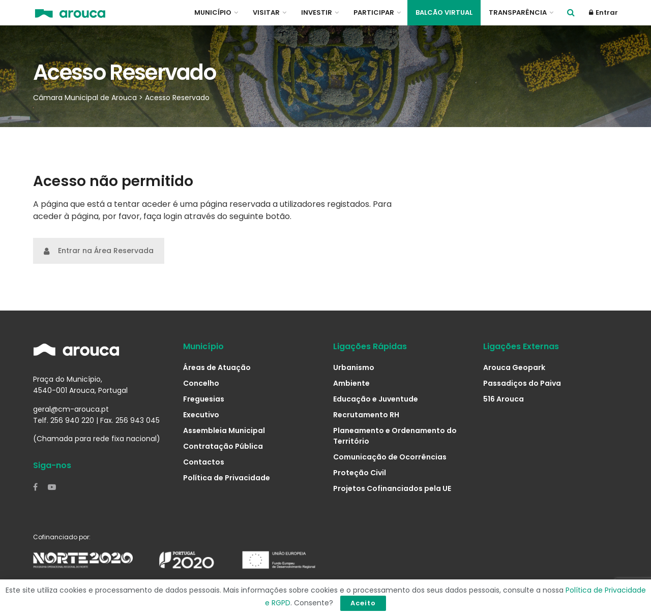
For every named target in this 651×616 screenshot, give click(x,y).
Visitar (266, 12)
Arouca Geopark (514, 367)
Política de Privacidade (226, 478)
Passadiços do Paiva (522, 383)
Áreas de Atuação (217, 367)
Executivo (201, 415)
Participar (373, 12)
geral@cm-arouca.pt (71, 409)
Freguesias (203, 399)
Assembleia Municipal (224, 430)
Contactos (203, 462)
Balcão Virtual (444, 12)
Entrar (603, 12)
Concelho (201, 383)
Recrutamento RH (366, 415)
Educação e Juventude (375, 399)
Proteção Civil (359, 473)
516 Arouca (503, 399)
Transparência (518, 12)
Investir (316, 12)
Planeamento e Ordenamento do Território (395, 435)
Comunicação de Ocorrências (390, 457)
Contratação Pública (223, 446)
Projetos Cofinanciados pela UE (392, 488)
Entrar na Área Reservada (99, 250)
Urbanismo (353, 367)
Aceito (363, 603)
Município (212, 12)
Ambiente (351, 383)
